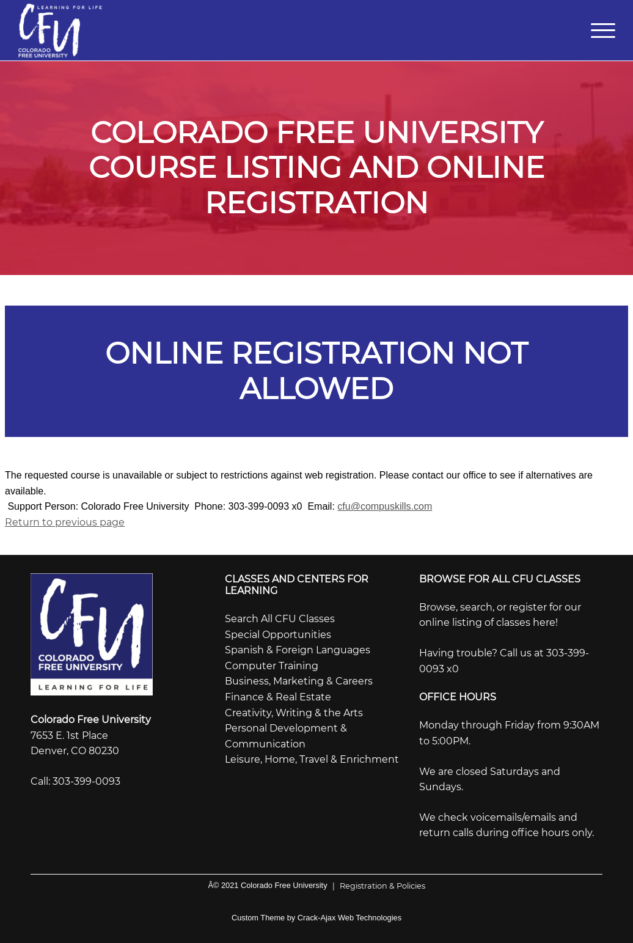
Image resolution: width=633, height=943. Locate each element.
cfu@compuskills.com (384, 506)
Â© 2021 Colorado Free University (267, 885)
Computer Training (271, 666)
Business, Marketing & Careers (299, 681)
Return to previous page (65, 522)
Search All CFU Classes (280, 619)
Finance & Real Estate (278, 697)
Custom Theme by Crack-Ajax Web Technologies (316, 917)
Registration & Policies (376, 885)
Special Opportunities (278, 634)
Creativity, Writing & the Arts (294, 713)
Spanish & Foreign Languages (297, 650)
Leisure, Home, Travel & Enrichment (312, 759)
